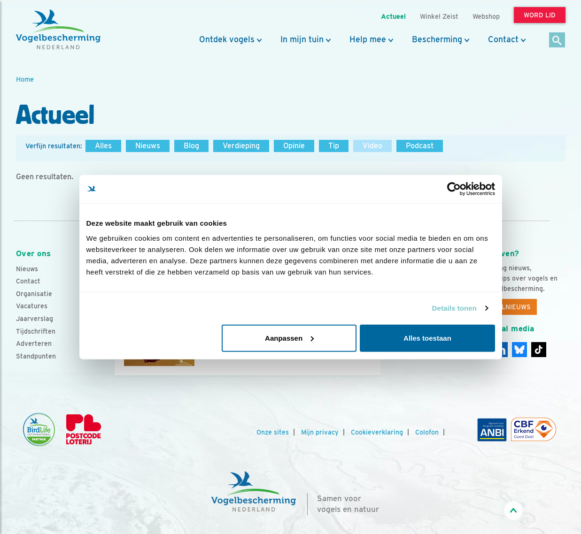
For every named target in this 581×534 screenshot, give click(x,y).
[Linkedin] (519, 349)
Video (372, 145)
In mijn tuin (302, 39)
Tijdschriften (35, 331)
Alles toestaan (427, 338)
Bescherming (437, 39)
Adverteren (34, 343)
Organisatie (34, 294)
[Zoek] (557, 40)
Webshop (486, 16)
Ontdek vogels (227, 39)
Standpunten (36, 356)
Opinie (294, 145)
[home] (58, 29)
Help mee (367, 39)
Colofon (427, 432)
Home (25, 79)
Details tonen (454, 308)
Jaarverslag (34, 318)
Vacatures (31, 306)
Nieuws (147, 145)
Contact (503, 39)
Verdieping (241, 145)
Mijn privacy (320, 432)
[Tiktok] (538, 349)
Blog (191, 145)
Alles (103, 145)
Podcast (420, 145)
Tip (333, 145)
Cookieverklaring (377, 432)
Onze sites (272, 432)
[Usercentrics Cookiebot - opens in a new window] (454, 189)
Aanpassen (289, 338)
